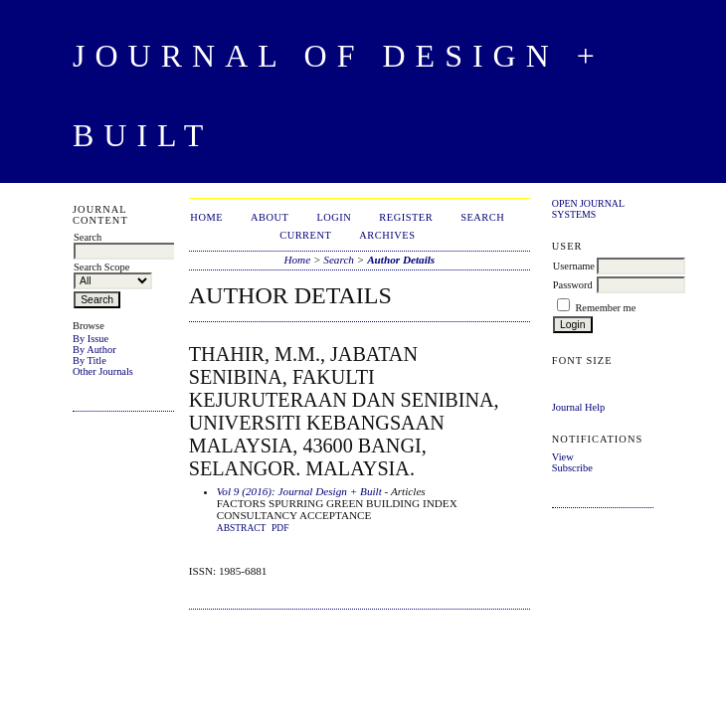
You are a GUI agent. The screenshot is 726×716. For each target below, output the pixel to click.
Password (573, 284)
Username (574, 266)
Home (206, 217)
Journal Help (578, 407)
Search (482, 217)
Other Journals (103, 371)
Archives (387, 235)
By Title (89, 360)
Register (406, 217)
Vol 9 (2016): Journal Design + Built (299, 491)
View (563, 456)
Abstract (242, 528)
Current (305, 235)
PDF (280, 528)
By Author (94, 349)
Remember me (605, 307)
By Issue (90, 338)
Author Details (401, 260)
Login (333, 217)
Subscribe (572, 467)
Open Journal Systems (588, 209)
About (269, 217)
